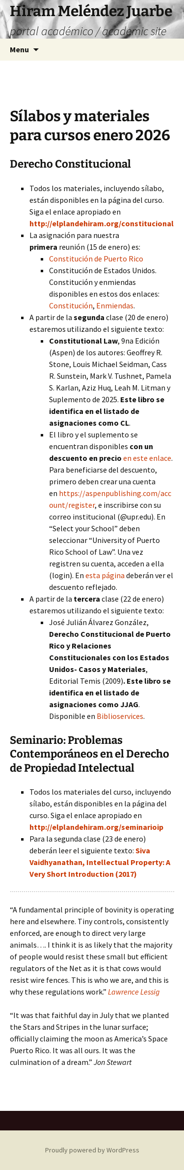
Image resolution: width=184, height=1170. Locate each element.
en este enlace (147, 458)
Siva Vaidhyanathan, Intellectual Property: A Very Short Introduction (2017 (99, 862)
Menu (19, 49)
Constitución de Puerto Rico (96, 258)
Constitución (71, 305)
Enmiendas (114, 305)
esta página (105, 575)
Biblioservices (120, 716)
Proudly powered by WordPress (92, 1150)
